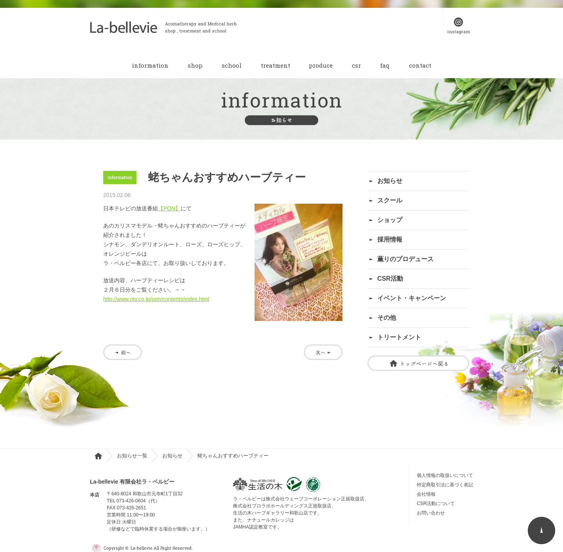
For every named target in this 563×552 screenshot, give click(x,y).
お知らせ (389, 180)
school (232, 65)
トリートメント (399, 337)
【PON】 (169, 208)
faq (385, 65)
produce (321, 65)
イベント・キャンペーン (411, 298)
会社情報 (426, 494)
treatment (275, 65)
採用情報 (389, 239)
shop (195, 65)
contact (420, 65)
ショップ (389, 220)
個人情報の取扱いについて (445, 475)
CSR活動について (436, 503)
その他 (386, 317)
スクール (389, 200)
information (150, 65)
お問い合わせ (433, 513)
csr (356, 65)
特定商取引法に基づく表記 (445, 484)
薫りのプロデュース (405, 259)
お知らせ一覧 (132, 456)
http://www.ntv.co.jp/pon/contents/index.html (156, 299)
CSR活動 (390, 278)
